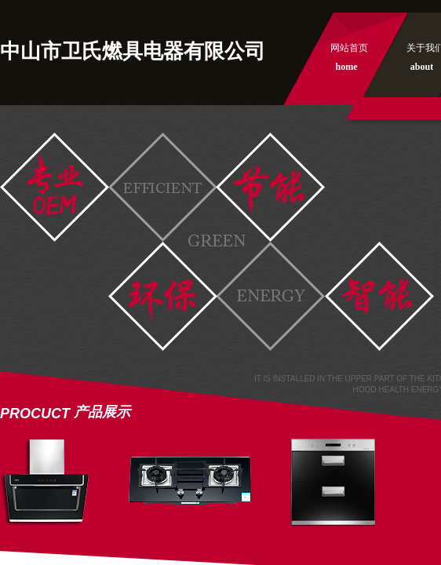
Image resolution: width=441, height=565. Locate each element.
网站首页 (349, 47)
